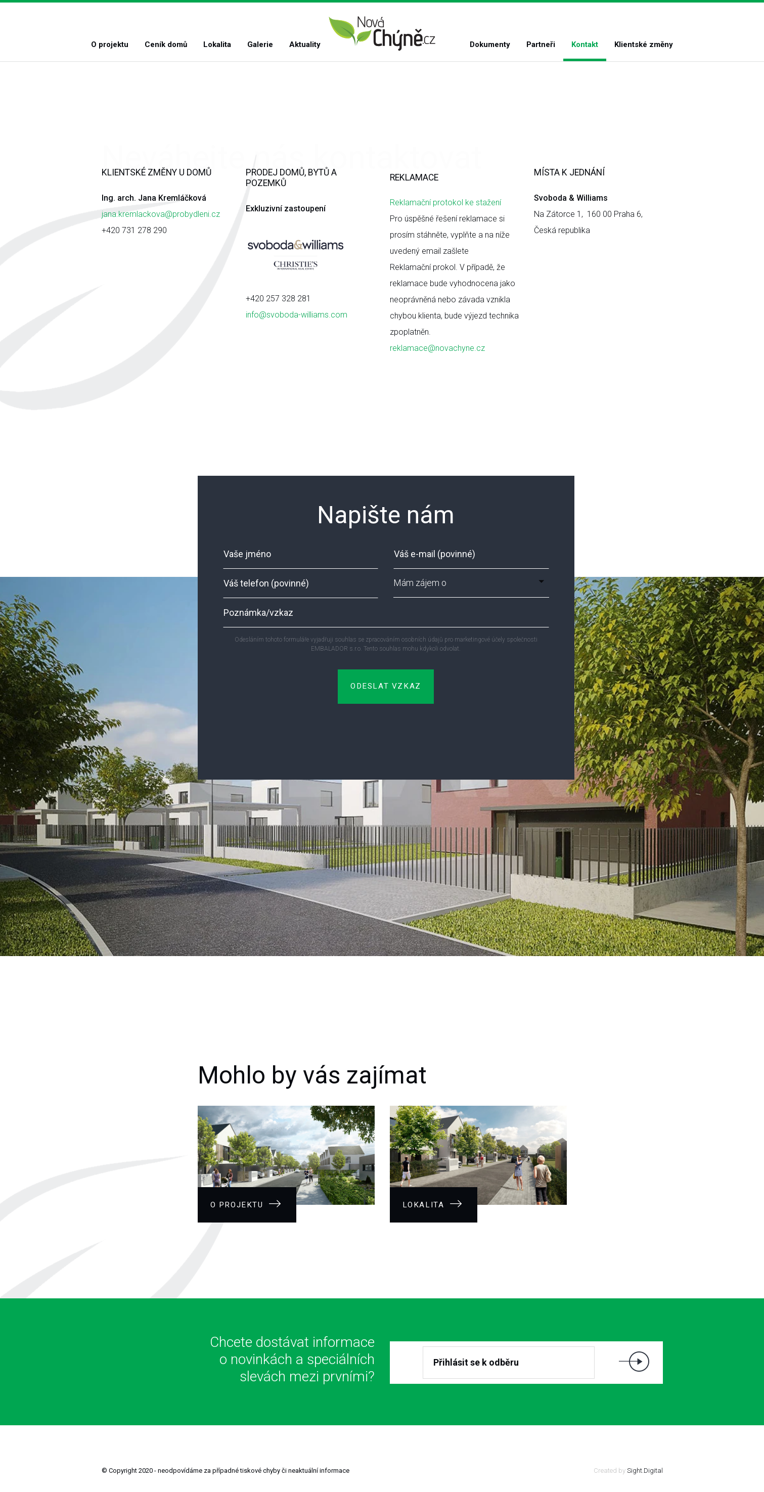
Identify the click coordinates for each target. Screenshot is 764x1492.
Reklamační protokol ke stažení (445, 202)
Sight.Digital (645, 1470)
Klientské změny (643, 44)
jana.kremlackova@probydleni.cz (161, 214)
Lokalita (217, 44)
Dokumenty (490, 44)
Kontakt (584, 44)
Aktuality (305, 44)
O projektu (109, 44)
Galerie (260, 44)
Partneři (540, 44)
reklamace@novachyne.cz (437, 348)
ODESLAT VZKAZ (385, 686)
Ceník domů (166, 44)
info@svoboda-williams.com (296, 315)
